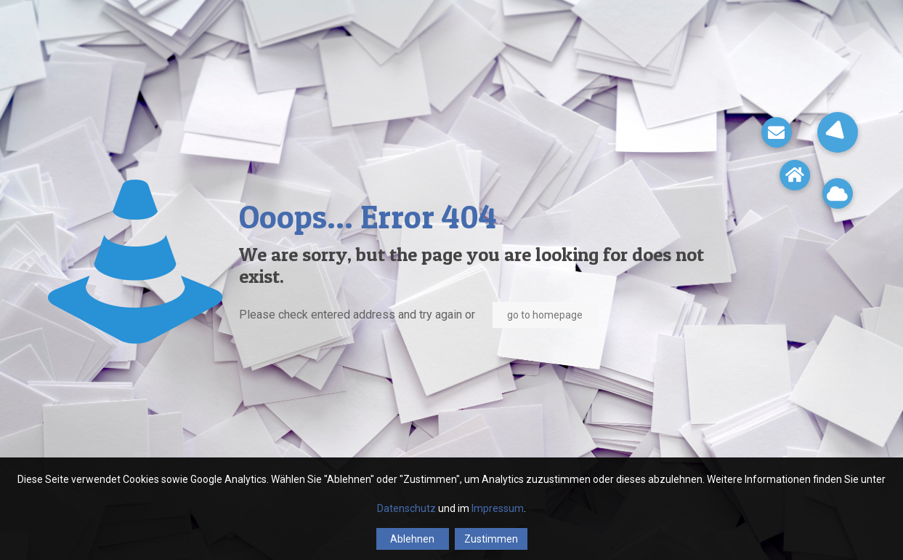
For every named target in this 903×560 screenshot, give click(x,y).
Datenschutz (406, 508)
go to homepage (545, 315)
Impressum (497, 508)
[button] (837, 132)
